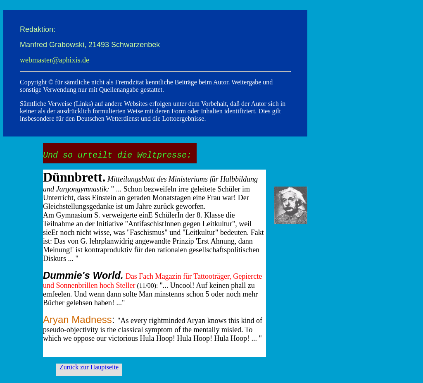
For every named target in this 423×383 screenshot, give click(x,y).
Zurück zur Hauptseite (89, 367)
